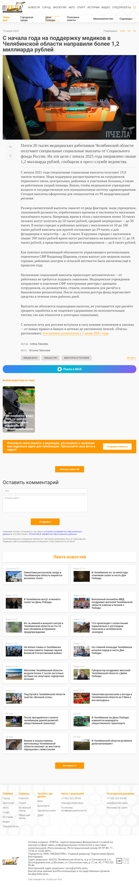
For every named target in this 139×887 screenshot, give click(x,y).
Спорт (81, 7)
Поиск (22, 803)
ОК (134, 31)
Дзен (40, 815)
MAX (122, 31)
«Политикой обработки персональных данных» (53, 534)
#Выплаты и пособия (76, 358)
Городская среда (26, 19)
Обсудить (131, 358)
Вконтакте (43, 805)
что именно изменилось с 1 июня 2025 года (75, 333)
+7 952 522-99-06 (71, 798)
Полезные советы (73, 19)
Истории (93, 7)
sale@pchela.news (117, 803)
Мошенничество (103, 18)
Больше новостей (69, 469)
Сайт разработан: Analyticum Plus (45, 879)
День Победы (50, 19)
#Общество (50, 358)
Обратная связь (24, 817)
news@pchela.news (72, 803)
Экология (59, 7)
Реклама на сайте (117, 807)
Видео (105, 7)
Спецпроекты (121, 7)
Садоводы (125, 18)
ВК (129, 31)
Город (46, 7)
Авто (72, 7)
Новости (34, 7)
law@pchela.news (38, 873)
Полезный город (25, 809)
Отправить (45, 521)
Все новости (69, 765)
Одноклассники (46, 810)
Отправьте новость (117, 446)
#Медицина (30, 358)
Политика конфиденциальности (74, 809)
